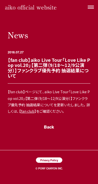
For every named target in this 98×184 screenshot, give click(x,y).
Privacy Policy (49, 160)
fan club (27, 111)
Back (49, 127)
